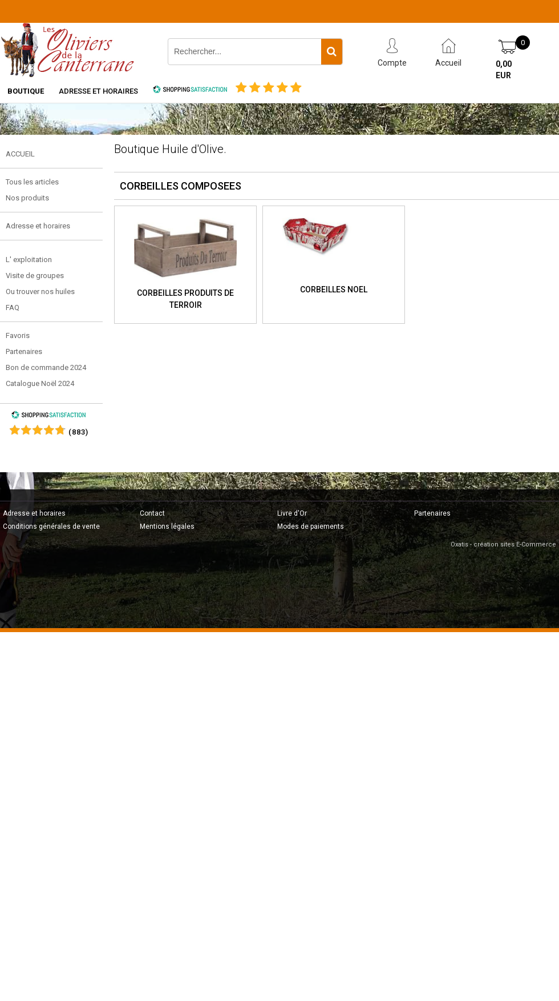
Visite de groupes (35, 275)
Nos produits (27, 198)
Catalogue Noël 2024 (40, 383)
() (78, 432)
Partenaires (24, 351)
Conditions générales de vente (51, 526)
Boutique (25, 91)
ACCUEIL (20, 154)
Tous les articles (32, 182)
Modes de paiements (310, 526)
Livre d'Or (292, 513)
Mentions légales (167, 526)
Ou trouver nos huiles (40, 291)
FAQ (12, 307)
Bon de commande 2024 (46, 367)
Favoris (18, 335)
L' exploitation (29, 259)
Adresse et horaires (98, 91)
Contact (152, 513)
